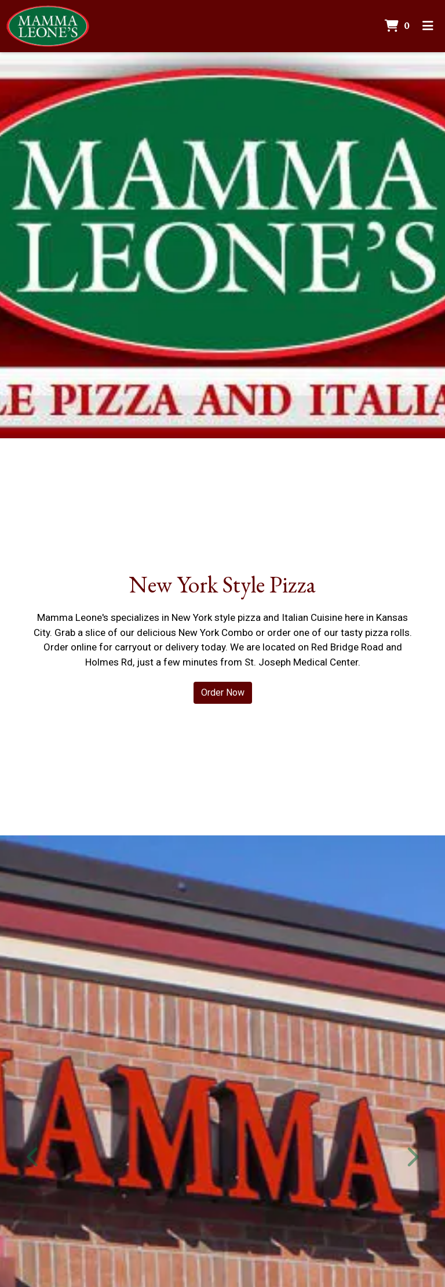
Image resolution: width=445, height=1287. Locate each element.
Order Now (223, 692)
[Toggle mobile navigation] (427, 26)
